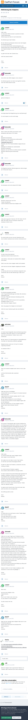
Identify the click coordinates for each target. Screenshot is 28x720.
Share (6, 697)
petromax (8, 324)
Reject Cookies (16, 717)
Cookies (15, 709)
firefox (7, 233)
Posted (9, 75)
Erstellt (9, 29)
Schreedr (7, 531)
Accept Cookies (6, 717)
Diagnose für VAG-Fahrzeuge (14, 17)
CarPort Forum (10, 2)
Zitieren (6, 67)
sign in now (8, 683)
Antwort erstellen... (8, 689)
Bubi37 (7, 387)
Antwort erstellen (14, 22)
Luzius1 (5, 16)
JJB (6, 663)
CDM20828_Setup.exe (6, 142)
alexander (8, 73)
